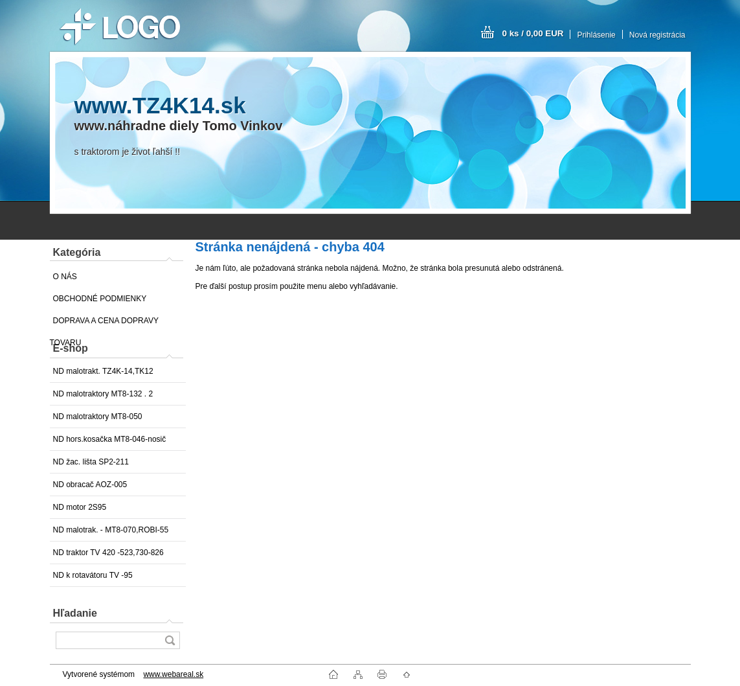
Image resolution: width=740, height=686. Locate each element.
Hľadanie (75, 613)
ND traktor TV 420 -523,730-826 (108, 552)
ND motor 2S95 (80, 507)
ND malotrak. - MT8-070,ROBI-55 (111, 529)
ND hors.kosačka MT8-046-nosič (109, 439)
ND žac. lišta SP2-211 (91, 461)
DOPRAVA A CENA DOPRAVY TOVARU (104, 324)
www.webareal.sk (173, 674)
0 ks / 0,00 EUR (533, 33)
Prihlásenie (596, 35)
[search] (169, 640)
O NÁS (65, 276)
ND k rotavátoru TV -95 (93, 575)
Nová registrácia (657, 35)
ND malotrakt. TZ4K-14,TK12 (103, 371)
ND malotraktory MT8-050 (97, 416)
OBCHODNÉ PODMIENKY (100, 298)
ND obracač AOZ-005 (90, 484)
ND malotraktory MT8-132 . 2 (103, 393)
